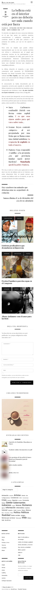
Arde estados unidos (15, 465)
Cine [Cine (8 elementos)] (27, 495)
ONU (19, 555)
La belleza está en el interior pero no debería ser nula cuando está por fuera (17, 17)
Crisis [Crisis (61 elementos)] (4, 500)
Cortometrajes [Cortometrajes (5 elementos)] (25, 497)
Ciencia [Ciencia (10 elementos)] (23, 495)
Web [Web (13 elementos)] (3, 520)
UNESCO (20, 552)
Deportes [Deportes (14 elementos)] (15, 500)
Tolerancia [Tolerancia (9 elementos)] (18, 518)
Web (4, 370)
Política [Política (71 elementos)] (17, 512)
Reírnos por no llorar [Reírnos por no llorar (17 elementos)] (8, 518)
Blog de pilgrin (7, 587)
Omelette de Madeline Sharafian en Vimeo (20, 443)
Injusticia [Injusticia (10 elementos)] (27, 508)
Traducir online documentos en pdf (20, 450)
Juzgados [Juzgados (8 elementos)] (10, 510)
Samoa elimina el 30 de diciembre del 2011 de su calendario (18, 199)
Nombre (5, 359)
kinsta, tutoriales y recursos (25, 544)
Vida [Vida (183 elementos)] (24, 518)
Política (28, 253)
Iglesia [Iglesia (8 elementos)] (3, 508)
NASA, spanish (21, 550)
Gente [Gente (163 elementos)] (9, 503)
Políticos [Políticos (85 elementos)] (25, 512)
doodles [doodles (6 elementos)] (20, 500)
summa (3, 578)
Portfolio (4, 547)
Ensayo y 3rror (5, 542)
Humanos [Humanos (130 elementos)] (27, 505)
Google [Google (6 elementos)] (13, 505)
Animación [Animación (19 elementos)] (5, 495)
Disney (3, 567)
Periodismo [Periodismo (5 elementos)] (7, 512)
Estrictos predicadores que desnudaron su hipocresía (13, 246)
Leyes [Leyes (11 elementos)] (15, 510)
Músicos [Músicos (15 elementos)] (28, 510)
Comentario (6, 343)
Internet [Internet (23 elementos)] (4, 510)
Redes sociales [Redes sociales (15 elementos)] (15, 515)
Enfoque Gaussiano (7, 580)
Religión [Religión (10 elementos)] (23, 515)
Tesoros (4, 545)
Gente (9, 30)
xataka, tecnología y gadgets (25, 542)
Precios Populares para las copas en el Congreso (17, 282)
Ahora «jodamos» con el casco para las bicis (16, 317)
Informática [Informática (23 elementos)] (20, 508)
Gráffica (4, 572)
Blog (3, 540)
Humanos (14, 30)
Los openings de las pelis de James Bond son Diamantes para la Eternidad (20, 459)
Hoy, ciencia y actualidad (24, 547)
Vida (18, 30)
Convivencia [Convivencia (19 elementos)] (14, 498)
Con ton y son (21, 28)
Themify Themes (22, 589)
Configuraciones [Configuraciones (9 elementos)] (6, 498)
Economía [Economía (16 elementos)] (26, 500)
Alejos (3, 550)
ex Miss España (12, 75)
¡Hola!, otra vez (14, 473)
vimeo (3, 570)
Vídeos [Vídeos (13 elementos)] (29, 518)
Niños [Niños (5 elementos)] (3, 512)
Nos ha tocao (17, 253)
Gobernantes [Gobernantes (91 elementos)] (19, 503)
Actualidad (13, 28)
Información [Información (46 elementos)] (10, 508)
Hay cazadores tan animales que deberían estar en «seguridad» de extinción (15, 190)
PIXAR (3, 565)
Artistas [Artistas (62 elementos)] (17, 495)
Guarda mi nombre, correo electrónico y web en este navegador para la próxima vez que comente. (15, 376)
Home (3, 537)
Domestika (4, 575)
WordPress (14, 589)
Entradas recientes (17, 435)
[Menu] (31, 2)
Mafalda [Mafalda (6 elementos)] (19, 510)
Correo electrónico (8, 364)
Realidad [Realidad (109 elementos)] (6, 515)
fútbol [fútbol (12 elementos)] (3, 503)
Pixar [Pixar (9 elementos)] (11, 512)
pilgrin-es (5, 28)
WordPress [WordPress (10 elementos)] (8, 520)
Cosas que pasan (8, 218)
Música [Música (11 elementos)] (23, 510)
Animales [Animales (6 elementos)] (11, 495)
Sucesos (19, 218)
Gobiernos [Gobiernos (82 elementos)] (6, 505)
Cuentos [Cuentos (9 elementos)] (9, 500)
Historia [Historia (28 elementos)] (18, 505)
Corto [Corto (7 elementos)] (20, 497)
